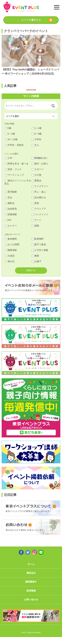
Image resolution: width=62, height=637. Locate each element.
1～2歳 (37, 128)
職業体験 (11, 250)
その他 (36, 175)
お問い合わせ (31, 599)
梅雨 (35, 255)
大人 (35, 145)
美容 (35, 203)
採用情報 (31, 590)
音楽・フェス (13, 169)
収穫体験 (11, 214)
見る (8, 197)
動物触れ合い (40, 158)
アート (36, 220)
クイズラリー (40, 186)
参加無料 (11, 238)
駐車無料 (38, 238)
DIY (8, 220)
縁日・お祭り (40, 163)
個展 (35, 225)
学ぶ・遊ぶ (39, 191)
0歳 (8, 128)
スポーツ (38, 169)
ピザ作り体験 (40, 250)
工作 (8, 158)
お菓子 (36, 261)
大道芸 (10, 255)
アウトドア (39, 208)
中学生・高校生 (14, 145)
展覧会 (36, 180)
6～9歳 (37, 133)
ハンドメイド (40, 214)
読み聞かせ (39, 197)
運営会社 (31, 573)
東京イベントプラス (20, 7)
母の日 (10, 261)
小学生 (36, 139)
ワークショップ (14, 175)
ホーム (31, 564)
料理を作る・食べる (16, 163)
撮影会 (10, 203)
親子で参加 (39, 244)
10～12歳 (11, 139)
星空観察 (11, 191)
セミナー (11, 225)
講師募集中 (31, 581)
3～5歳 (10, 133)
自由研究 (11, 208)
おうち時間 (12, 244)
